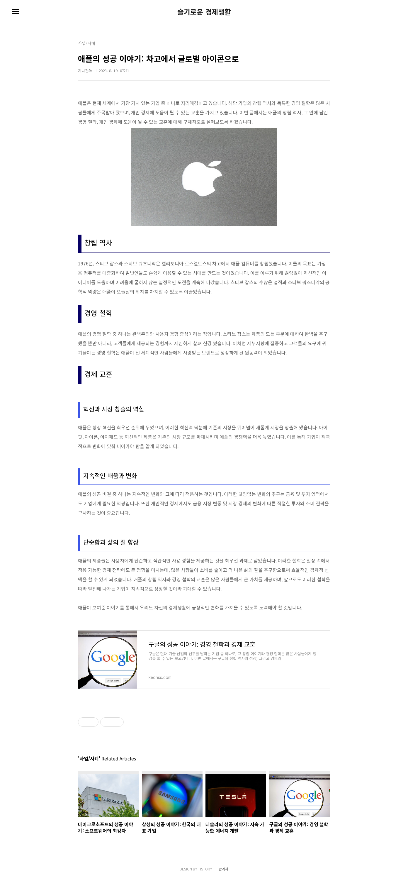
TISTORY (205, 868)
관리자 (223, 868)
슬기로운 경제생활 (204, 11)
